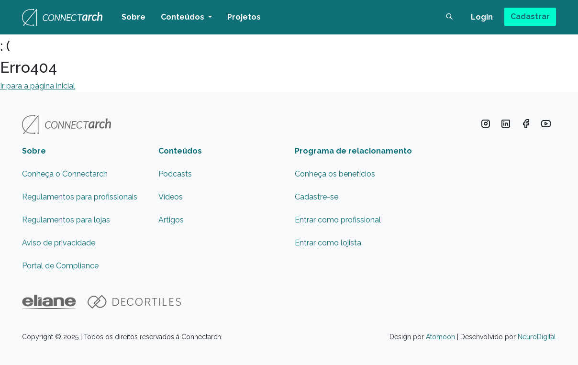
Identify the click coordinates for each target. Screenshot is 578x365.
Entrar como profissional (338, 219)
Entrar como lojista (328, 242)
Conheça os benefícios (335, 173)
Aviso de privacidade (58, 242)
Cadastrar (530, 16)
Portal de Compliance (60, 265)
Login (482, 17)
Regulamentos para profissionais (79, 196)
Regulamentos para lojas (66, 219)
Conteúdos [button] (183, 17)
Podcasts (175, 173)
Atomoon (440, 337)
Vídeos (170, 196)
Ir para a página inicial (37, 85)
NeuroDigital (537, 337)
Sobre (133, 17)
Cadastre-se (316, 196)
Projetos (244, 17)
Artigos (171, 219)
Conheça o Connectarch (65, 173)
